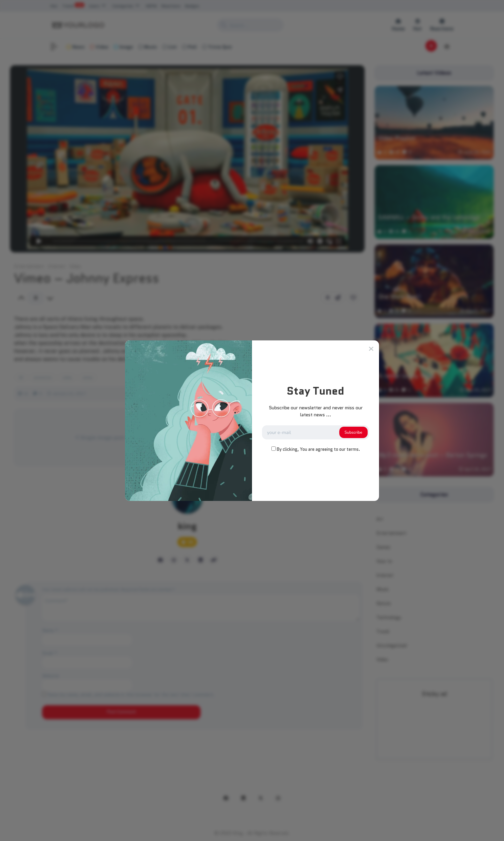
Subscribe (353, 432)
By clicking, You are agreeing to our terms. (318, 449)
